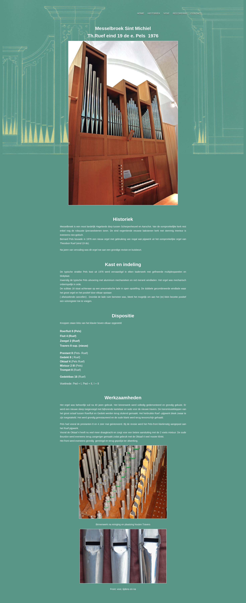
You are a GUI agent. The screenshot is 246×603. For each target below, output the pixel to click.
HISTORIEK (154, 13)
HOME (140, 13)
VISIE (166, 13)
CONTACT (196, 13)
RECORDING (180, 13)
